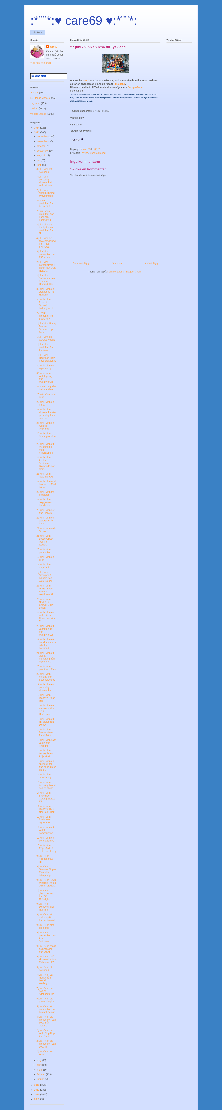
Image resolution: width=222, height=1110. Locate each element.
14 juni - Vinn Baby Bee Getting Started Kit (45, 797)
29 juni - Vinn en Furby (45, 403)
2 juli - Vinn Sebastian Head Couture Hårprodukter (46, 279)
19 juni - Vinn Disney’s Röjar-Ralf (46, 698)
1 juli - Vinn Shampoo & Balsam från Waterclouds (44, 576)
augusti (41, 155)
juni (39, 164)
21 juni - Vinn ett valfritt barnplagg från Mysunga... (45, 657)
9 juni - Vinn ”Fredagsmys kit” (44, 858)
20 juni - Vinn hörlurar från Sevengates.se (45, 676)
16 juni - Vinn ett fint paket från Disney (45, 722)
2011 (37, 1089)
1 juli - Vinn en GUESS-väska (45, 338)
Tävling (84, 153)
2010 (37, 1094)
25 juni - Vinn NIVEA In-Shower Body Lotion (44, 603)
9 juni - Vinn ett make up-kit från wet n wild (45, 917)
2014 (37, 127)
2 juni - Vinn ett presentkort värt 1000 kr (46, 1043)
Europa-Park (134, 87)
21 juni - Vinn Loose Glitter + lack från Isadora (45, 540)
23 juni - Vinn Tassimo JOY (44, 475)
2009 (37, 1099)
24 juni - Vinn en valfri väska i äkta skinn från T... (45, 616)
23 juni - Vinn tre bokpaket (45, 493)
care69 (53, 46)
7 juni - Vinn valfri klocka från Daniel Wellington (45, 979)
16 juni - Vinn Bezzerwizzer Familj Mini (44, 732)
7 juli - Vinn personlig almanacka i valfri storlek (44, 181)
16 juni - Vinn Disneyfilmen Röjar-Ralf (44, 753)
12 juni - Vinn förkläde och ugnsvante (44, 819)
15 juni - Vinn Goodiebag (43, 776)
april (39, 1064)
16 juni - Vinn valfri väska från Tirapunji (46, 743)
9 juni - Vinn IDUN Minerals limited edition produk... (46, 883)
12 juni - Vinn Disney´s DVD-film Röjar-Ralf (45, 809)
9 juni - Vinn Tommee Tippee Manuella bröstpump (46, 870)
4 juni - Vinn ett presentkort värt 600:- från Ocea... (46, 1021)
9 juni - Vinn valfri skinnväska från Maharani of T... (46, 959)
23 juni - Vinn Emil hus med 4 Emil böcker (46, 484)
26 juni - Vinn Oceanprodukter (46, 436)
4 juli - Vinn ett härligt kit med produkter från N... (45, 229)
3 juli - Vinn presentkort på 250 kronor (45, 254)
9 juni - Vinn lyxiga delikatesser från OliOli (46, 949)
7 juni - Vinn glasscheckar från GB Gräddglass (44, 894)
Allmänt (34, 92)
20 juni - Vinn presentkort (43, 551)
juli (39, 160)
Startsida (37, 32)
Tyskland (120, 84)
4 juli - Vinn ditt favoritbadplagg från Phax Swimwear (46, 242)
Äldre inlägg (151, 263)
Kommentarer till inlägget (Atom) (124, 271)
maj (39, 1060)
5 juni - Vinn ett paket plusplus (45, 1000)
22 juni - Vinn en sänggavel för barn (45, 520)
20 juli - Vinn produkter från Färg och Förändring (45, 215)
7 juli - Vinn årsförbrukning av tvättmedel (45, 193)
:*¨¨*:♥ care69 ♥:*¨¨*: (83, 20)
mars (40, 1069)
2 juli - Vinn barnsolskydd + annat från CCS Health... (46, 266)
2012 (37, 1085)
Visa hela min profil (40, 62)
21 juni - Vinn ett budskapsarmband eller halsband (46, 643)
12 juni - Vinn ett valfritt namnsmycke (45, 830)
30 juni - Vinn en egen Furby (45, 367)
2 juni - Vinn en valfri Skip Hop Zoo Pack (45, 1033)
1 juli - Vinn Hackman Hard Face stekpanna (46, 358)
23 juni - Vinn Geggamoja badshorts (44, 502)
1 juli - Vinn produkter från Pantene (45, 347)
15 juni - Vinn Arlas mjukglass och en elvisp (46, 785)
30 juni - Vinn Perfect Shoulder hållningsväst (44, 304)
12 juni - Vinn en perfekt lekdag (45, 839)
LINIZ (86, 80)
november (42, 141)
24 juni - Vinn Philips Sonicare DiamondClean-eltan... (46, 463)
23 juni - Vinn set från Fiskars (45, 511)
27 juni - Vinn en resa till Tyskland (45, 425)
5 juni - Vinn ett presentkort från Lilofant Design (46, 1009)
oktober (41, 146)
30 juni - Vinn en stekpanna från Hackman (45, 292)
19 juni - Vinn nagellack (43, 566)
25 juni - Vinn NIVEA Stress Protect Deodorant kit (45, 590)
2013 (37, 132)
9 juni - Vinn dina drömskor (45, 926)
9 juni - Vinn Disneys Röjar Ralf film (45, 906)
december (42, 136)
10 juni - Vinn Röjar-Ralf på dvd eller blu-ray (46, 848)
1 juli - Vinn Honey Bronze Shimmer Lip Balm (46, 327)
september (43, 150)
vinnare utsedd (98, 153)
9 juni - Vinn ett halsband (44, 968)
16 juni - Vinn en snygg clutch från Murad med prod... (46, 765)
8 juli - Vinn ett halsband (44, 170)
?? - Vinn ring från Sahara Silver (46, 388)
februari (41, 1074)
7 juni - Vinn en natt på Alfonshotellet (45, 991)
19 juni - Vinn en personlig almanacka (45, 687)
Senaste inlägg (81, 263)
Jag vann (35, 103)
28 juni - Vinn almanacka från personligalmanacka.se (46, 414)
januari (41, 1079)
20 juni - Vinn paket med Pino (46, 668)
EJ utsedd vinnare (40, 98)
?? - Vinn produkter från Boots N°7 (45, 203)
